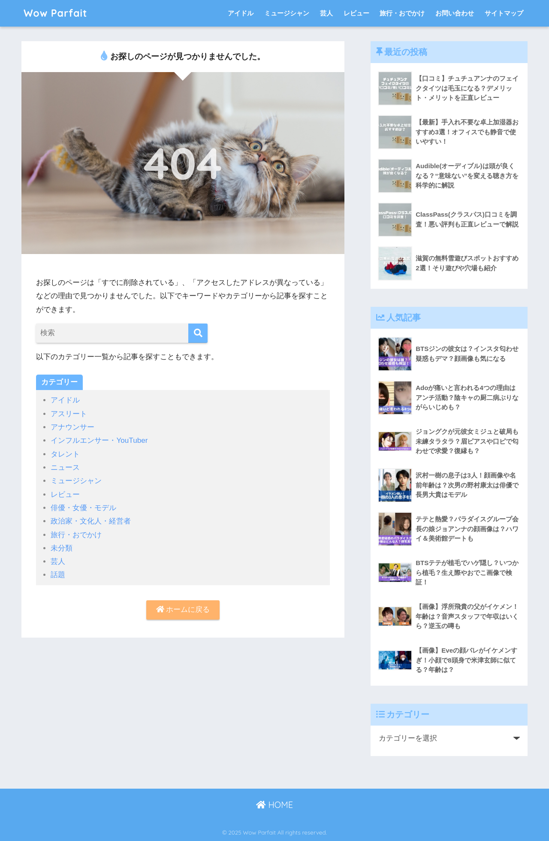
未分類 (61, 548)
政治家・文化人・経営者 (91, 521)
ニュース (65, 467)
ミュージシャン (286, 13)
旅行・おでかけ (402, 13)
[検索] (198, 333)
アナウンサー (72, 427)
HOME (274, 804)
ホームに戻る (183, 609)
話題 (58, 575)
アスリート (69, 414)
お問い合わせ (454, 13)
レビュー (356, 13)
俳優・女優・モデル (83, 508)
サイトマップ (504, 13)
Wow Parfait (55, 13)
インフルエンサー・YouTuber (99, 440)
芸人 (326, 13)
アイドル (240, 13)
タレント (65, 454)
